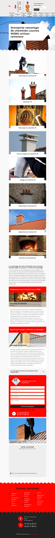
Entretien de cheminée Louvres (40, 503)
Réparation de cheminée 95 (47, 14)
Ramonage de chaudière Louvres (14, 499)
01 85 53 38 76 (19, 4)
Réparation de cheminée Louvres (40, 497)
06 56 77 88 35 (19, 9)
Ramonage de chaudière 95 (23, 14)
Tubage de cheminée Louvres (26, 500)
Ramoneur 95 (17, 15)
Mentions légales (34, 534)
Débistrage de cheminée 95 (41, 14)
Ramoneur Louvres (14, 494)
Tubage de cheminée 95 (35, 14)
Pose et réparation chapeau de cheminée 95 (29, 14)
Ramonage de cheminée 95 (11, 14)
